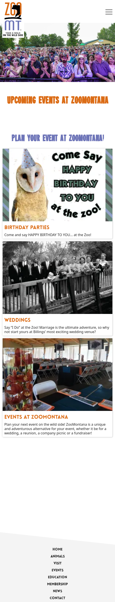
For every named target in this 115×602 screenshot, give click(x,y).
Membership (57, 584)
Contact (57, 598)
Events (57, 570)
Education (57, 577)
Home (57, 549)
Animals (58, 556)
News (57, 591)
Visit (58, 563)
